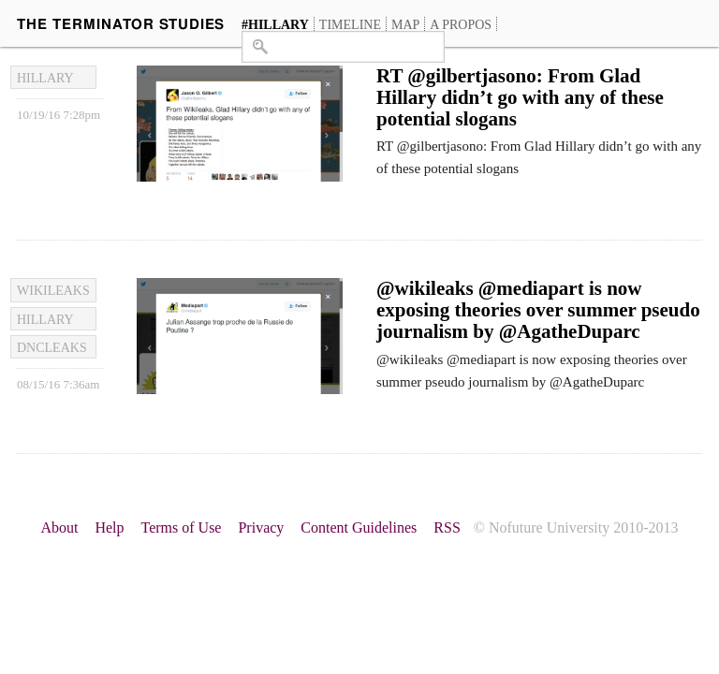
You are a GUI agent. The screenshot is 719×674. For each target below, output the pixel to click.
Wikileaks (53, 291)
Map (405, 24)
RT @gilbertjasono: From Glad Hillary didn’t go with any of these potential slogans (520, 97)
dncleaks (52, 348)
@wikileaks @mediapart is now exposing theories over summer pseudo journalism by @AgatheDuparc (538, 310)
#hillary (275, 24)
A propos (461, 24)
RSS (446, 527)
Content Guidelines (359, 527)
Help (109, 527)
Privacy (261, 527)
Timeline (350, 24)
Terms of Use (181, 527)
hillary (45, 78)
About (59, 527)
